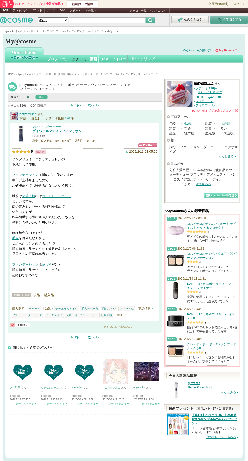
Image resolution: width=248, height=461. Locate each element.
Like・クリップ (142, 59)
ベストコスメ (157, 10)
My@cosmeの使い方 (197, 50)
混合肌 (225, 123)
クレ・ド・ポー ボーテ (46, 126)
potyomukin (27, 114)
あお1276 (15, 387)
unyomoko (139, 387)
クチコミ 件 (206, 88)
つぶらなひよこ (111, 387)
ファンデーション (25, 175)
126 (67, 118)
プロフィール (58, 59)
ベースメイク (54, 315)
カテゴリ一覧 (138, 10)
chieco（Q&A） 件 (209, 97)
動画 (93, 59)
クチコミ (79, 59)
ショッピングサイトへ (147, 145)
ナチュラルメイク (66, 308)
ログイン (239, 4)
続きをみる (203, 184)
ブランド (36, 10)
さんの (215, 110)
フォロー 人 (204, 101)
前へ (78, 105)
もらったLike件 (210, 92)
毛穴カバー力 (89, 308)
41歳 (187, 123)
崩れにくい (109, 308)
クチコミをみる (25, 403)
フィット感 (127, 308)
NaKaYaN (78, 387)
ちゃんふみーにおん (52, 387)
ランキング (20, 10)
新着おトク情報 (82, 4)
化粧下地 (39, 135)
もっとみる (226, 156)
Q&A (63, 10)
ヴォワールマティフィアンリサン (57, 131)
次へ (91, 105)
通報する (20, 325)
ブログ (51, 10)
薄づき (47, 264)
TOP (5, 10)
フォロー (119, 59)
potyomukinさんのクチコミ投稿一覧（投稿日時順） (45, 74)
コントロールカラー (56, 196)
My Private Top (229, 50)
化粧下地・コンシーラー (81, 315)
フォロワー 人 (206, 105)
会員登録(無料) (218, 4)
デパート (34, 308)
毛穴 (15, 238)
